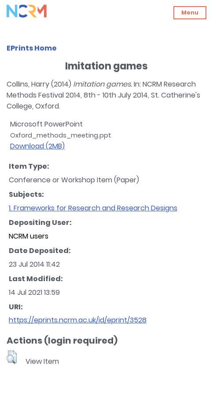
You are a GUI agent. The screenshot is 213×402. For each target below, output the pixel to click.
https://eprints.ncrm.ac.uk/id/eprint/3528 (78, 320)
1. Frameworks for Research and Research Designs (93, 208)
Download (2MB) (37, 146)
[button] (12, 357)
